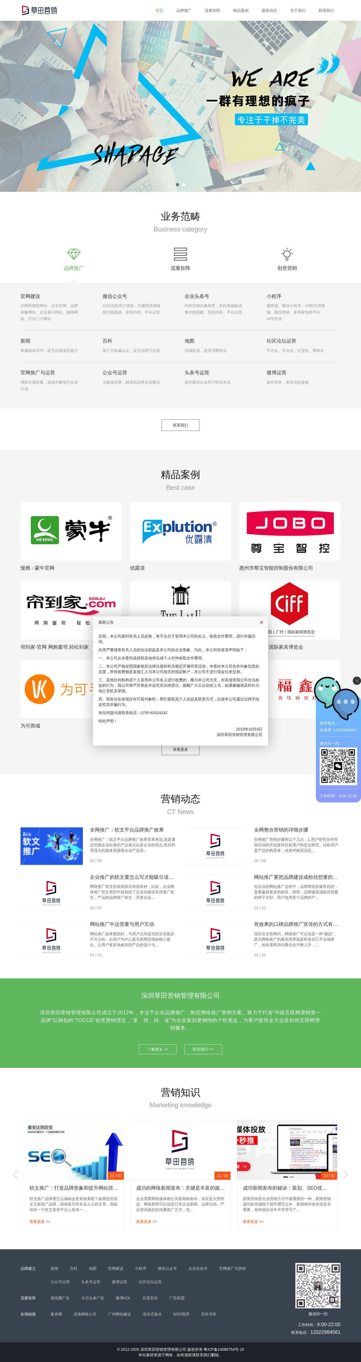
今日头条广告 (92, 1298)
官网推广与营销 (232, 1268)
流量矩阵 (212, 10)
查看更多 (180, 749)
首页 (159, 10)
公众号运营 (115, 372)
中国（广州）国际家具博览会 (271, 647)
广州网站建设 (119, 1314)
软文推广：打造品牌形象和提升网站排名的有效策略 (86, 1188)
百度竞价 (150, 1298)
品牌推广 (184, 10)
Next (345, 1175)
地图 (189, 341)
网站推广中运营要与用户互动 (122, 924)
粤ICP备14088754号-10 (223, 1349)
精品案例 (241, 10)
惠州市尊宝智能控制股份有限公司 (276, 568)
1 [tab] (177, 184)
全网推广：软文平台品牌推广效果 (127, 830)
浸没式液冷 (152, 1314)
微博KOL (123, 1298)
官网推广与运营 (38, 372)
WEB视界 (181, 1314)
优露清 (137, 568)
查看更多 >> (40, 1221)
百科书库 (208, 1314)
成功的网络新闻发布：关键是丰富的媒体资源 (185, 1188)
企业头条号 (197, 296)
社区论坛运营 (281, 341)
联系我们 (326, 10)
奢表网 (56, 1314)
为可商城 (30, 726)
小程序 (274, 296)
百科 (107, 341)
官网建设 (30, 296)
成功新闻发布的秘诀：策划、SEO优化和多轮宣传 (297, 1188)
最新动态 (269, 10)
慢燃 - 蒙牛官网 (37, 568)
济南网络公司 (85, 1314)
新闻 (25, 341)
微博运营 (276, 372)
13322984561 (325, 1332)
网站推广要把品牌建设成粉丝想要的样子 (298, 877)
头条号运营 (197, 372)
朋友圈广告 (60, 1298)
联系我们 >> (203, 1049)
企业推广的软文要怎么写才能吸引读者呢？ (137, 877)
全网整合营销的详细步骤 (281, 830)
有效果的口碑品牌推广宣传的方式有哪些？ (301, 924)
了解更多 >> (157, 1049)
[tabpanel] (180, 106)
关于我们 (297, 10)
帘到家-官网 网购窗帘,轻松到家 (55, 647)
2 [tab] (183, 184)
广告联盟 (177, 1298)
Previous (16, 1175)
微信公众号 (115, 296)
